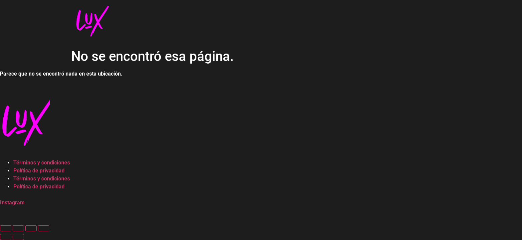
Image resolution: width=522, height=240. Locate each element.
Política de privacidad (39, 170)
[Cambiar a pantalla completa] (18, 228)
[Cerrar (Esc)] (43, 228)
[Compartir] (31, 228)
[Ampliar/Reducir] (5, 228)
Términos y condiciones (41, 162)
